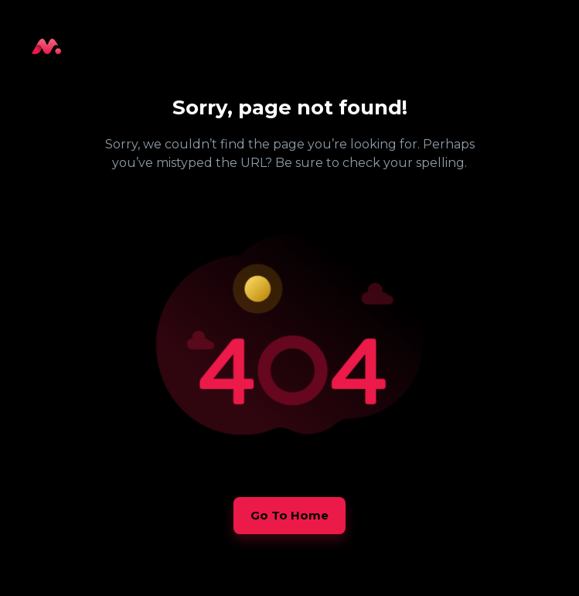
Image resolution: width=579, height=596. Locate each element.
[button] (289, 515)
